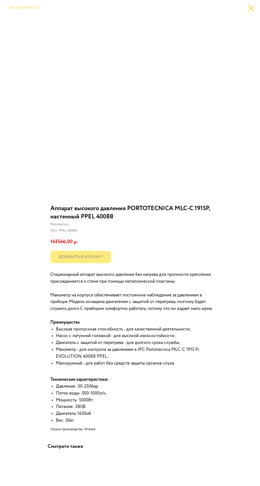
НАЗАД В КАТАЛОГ (24, 8)
